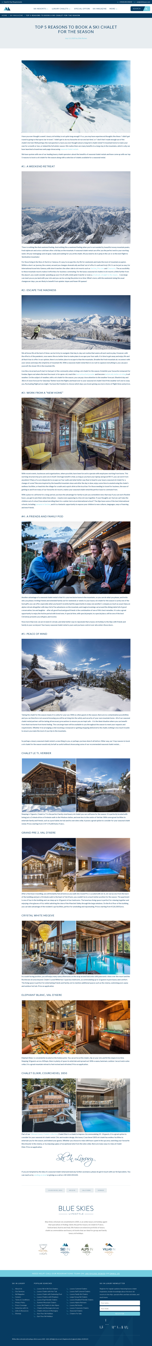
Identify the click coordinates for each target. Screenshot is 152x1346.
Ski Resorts (41, 9)
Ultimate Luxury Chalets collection (44, 1134)
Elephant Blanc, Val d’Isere (42, 994)
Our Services (18, 1291)
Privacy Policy (18, 1302)
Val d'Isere (86, 1190)
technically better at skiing (115, 374)
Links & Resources (20, 1311)
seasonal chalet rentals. (70, 149)
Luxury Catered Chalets (77, 1289)
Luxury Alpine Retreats (77, 1302)
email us (115, 1273)
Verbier (93, 268)
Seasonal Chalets (74, 1311)
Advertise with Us (20, 1308)
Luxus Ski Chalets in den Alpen (46, 1305)
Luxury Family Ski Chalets (77, 1294)
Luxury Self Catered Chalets (78, 1291)
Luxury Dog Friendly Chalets (45, 1300)
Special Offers (82, 9)
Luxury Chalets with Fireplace (46, 1297)
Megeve (72, 1190)
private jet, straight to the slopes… (105, 275)
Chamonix (111, 268)
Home (4, 15)
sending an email (40, 1175)
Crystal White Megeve (38, 915)
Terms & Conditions (21, 1300)
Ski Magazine (100, 9)
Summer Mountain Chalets (45, 1302)
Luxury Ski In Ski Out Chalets (46, 1289)
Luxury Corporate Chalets (78, 1308)
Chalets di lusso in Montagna (46, 1311)
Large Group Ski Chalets (77, 1297)
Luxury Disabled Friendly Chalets (80, 1300)
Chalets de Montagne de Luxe (46, 1308)
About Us (17, 1289)
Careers (16, 1297)
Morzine (100, 268)
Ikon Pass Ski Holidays (43, 1313)
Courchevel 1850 (55, 1190)
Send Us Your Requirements (12, 2)
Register (119, 1314)
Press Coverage (19, 1305)
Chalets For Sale (74, 1313)
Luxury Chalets (62, 9)
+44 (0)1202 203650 (95, 1273)
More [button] (113, 9)
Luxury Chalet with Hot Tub (45, 1291)
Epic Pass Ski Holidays (43, 1316)
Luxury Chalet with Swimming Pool (48, 1294)
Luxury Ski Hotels (74, 1305)
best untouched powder (85, 374)
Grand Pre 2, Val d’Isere (39, 832)
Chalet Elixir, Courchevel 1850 (45, 1073)
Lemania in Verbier (43, 504)
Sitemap (16, 1313)
